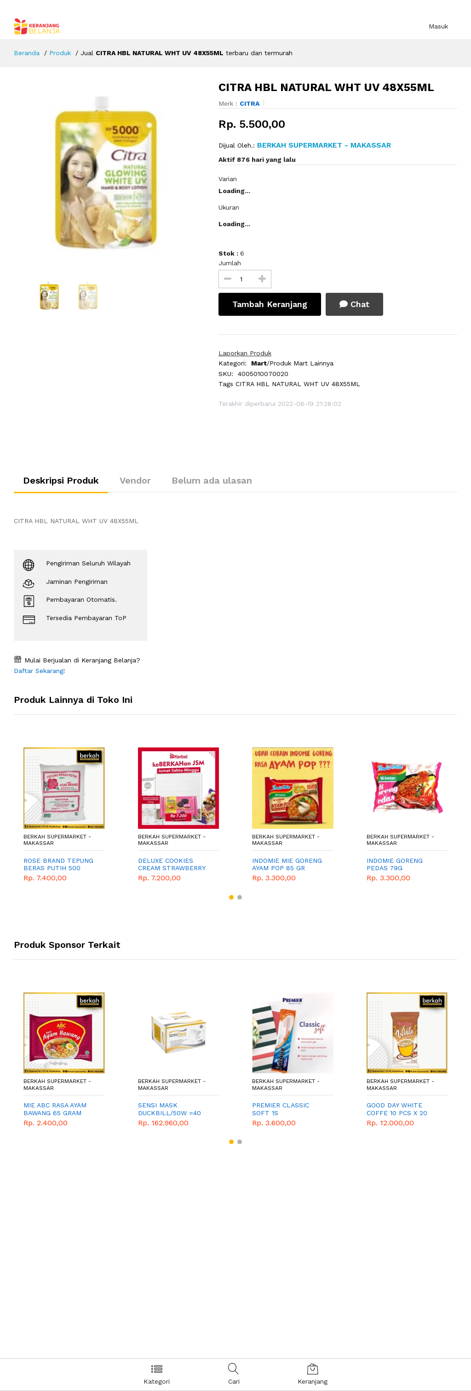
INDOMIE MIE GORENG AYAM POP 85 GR (287, 864)
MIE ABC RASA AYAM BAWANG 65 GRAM (54, 1109)
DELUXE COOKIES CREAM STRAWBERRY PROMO (171, 864)
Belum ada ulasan (212, 480)
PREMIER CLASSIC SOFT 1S (280, 1109)
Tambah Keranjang (269, 304)
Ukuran (228, 207)
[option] (109, 173)
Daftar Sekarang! (39, 670)
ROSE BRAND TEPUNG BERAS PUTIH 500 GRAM (58, 864)
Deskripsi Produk (61, 480)
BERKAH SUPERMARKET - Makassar (57, 839)
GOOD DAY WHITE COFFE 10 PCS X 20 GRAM (397, 1109)
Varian (227, 178)
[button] (231, 897)
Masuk (438, 26)
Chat (354, 304)
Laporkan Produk (244, 353)
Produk (60, 53)
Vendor (135, 480)
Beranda (27, 53)
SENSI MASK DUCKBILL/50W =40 (169, 1109)
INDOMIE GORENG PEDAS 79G (395, 864)
